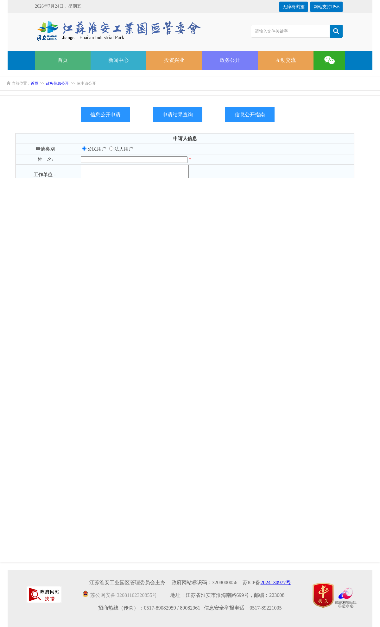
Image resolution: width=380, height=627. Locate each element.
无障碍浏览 (293, 6)
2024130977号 (275, 582)
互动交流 (286, 60)
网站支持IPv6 (326, 6)
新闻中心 (118, 60)
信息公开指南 (250, 114)
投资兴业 (174, 60)
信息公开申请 (105, 114)
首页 (63, 60)
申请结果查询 (177, 114)
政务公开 (230, 60)
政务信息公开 (57, 83)
